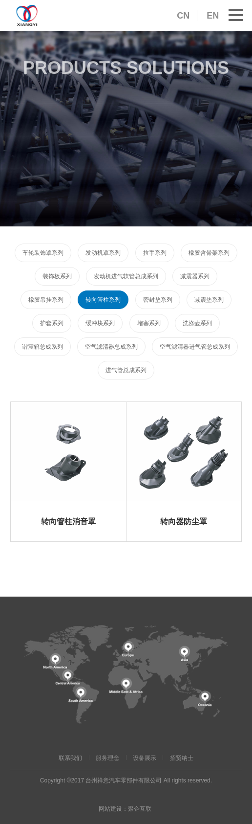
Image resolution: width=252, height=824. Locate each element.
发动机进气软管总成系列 (126, 276)
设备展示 (144, 758)
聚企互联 (139, 808)
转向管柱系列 (103, 299)
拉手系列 (155, 252)
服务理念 (107, 758)
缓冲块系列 (100, 323)
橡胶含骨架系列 (209, 252)
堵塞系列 (149, 323)
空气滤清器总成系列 (111, 346)
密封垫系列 (157, 299)
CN (183, 16)
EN (213, 16)
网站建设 (110, 808)
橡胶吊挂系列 (45, 299)
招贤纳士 (181, 758)
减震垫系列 (209, 299)
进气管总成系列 (126, 370)
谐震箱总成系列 (42, 346)
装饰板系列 (57, 276)
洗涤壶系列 (197, 323)
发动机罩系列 (103, 252)
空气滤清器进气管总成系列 (195, 346)
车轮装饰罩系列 (42, 252)
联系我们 (70, 758)
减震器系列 (195, 276)
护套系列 (51, 323)
